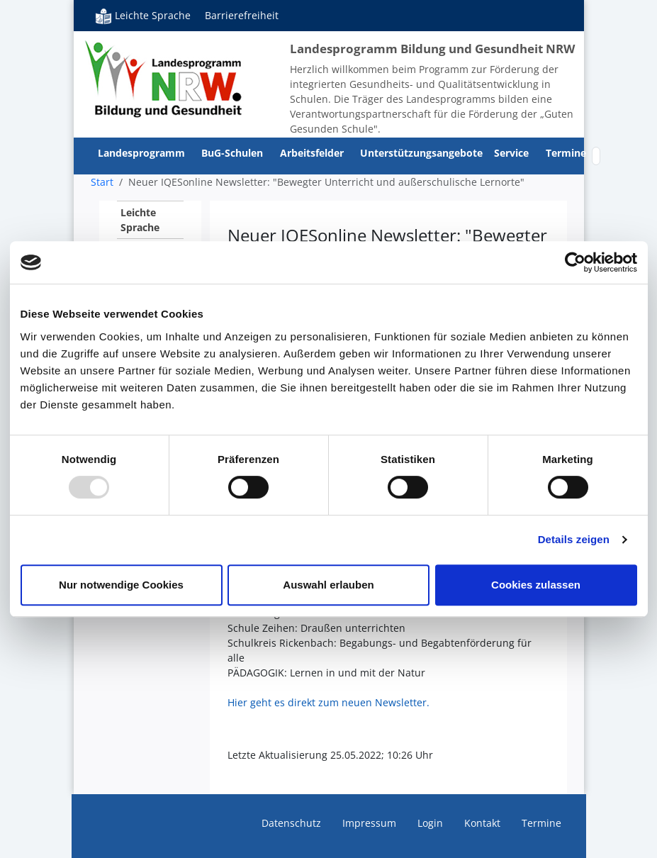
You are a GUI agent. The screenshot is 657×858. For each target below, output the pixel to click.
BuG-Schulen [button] (233, 153)
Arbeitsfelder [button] (313, 153)
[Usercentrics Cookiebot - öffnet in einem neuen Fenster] (575, 262)
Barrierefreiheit (242, 15)
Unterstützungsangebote (421, 153)
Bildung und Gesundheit (164, 78)
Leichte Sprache (143, 15)
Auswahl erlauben (328, 585)
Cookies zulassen (535, 585)
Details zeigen (574, 539)
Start (102, 182)
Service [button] (513, 153)
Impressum (369, 823)
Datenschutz (291, 823)
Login (430, 823)
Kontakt (482, 823)
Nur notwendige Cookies (121, 585)
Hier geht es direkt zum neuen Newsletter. (328, 702)
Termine (566, 153)
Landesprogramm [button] (143, 153)
